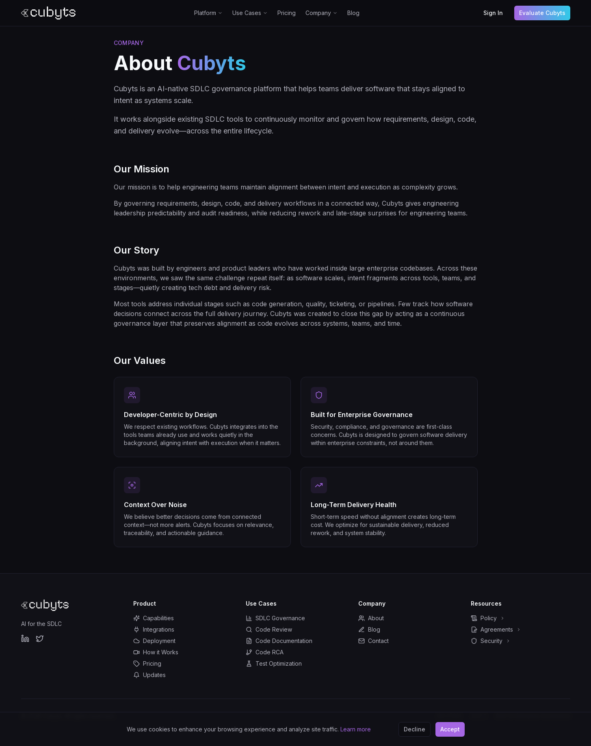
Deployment (154, 640)
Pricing (286, 12)
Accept (450, 728)
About (371, 618)
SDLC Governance (275, 618)
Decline (414, 728)
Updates (149, 674)
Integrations (153, 629)
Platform (208, 12)
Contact (373, 640)
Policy (488, 618)
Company (321, 12)
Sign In (493, 12)
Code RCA (265, 652)
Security (491, 640)
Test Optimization (274, 663)
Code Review (269, 629)
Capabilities (153, 618)
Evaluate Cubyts (542, 12)
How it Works (155, 652)
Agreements (496, 629)
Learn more (355, 728)
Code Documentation (279, 640)
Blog (353, 12)
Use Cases (250, 12)
